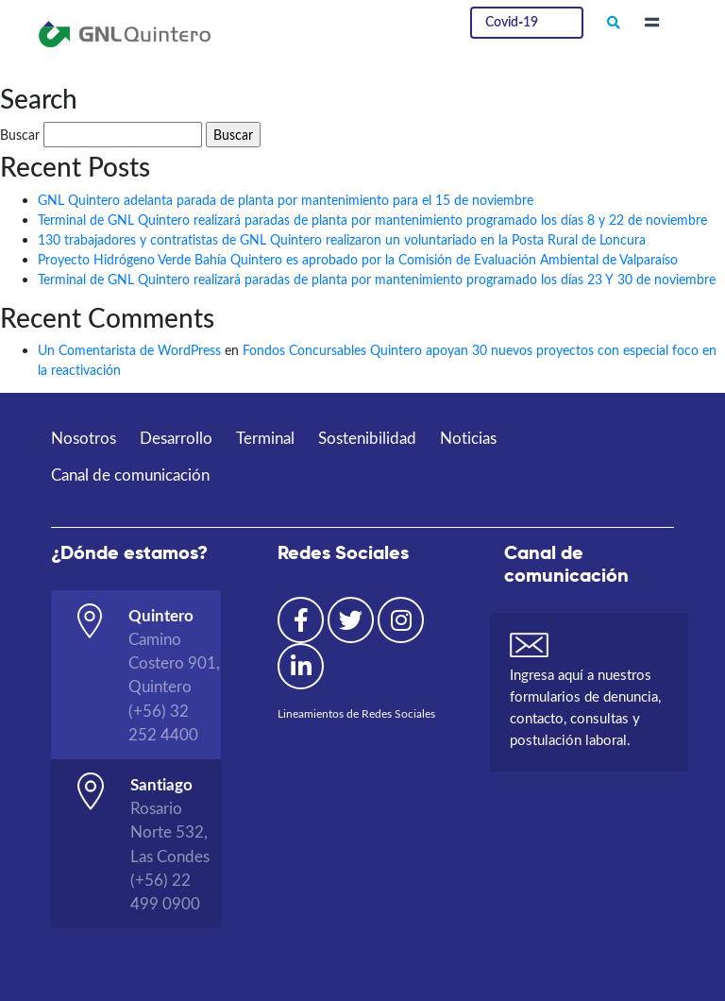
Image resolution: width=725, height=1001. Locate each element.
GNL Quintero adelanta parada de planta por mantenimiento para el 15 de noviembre (285, 200)
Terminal (265, 438)
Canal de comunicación (130, 474)
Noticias (468, 438)
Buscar (20, 135)
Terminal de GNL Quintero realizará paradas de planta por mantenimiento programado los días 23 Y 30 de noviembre (377, 279)
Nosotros (83, 438)
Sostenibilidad (367, 438)
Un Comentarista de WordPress (129, 350)
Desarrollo (176, 438)
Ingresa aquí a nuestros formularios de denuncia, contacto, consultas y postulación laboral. (585, 707)
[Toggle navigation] (652, 23)
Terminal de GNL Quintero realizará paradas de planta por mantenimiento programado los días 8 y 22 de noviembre (372, 220)
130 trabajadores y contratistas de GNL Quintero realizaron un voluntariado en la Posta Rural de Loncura (342, 239)
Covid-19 (511, 20)
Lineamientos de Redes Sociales (356, 713)
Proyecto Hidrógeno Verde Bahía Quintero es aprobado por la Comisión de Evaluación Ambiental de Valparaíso (358, 259)
